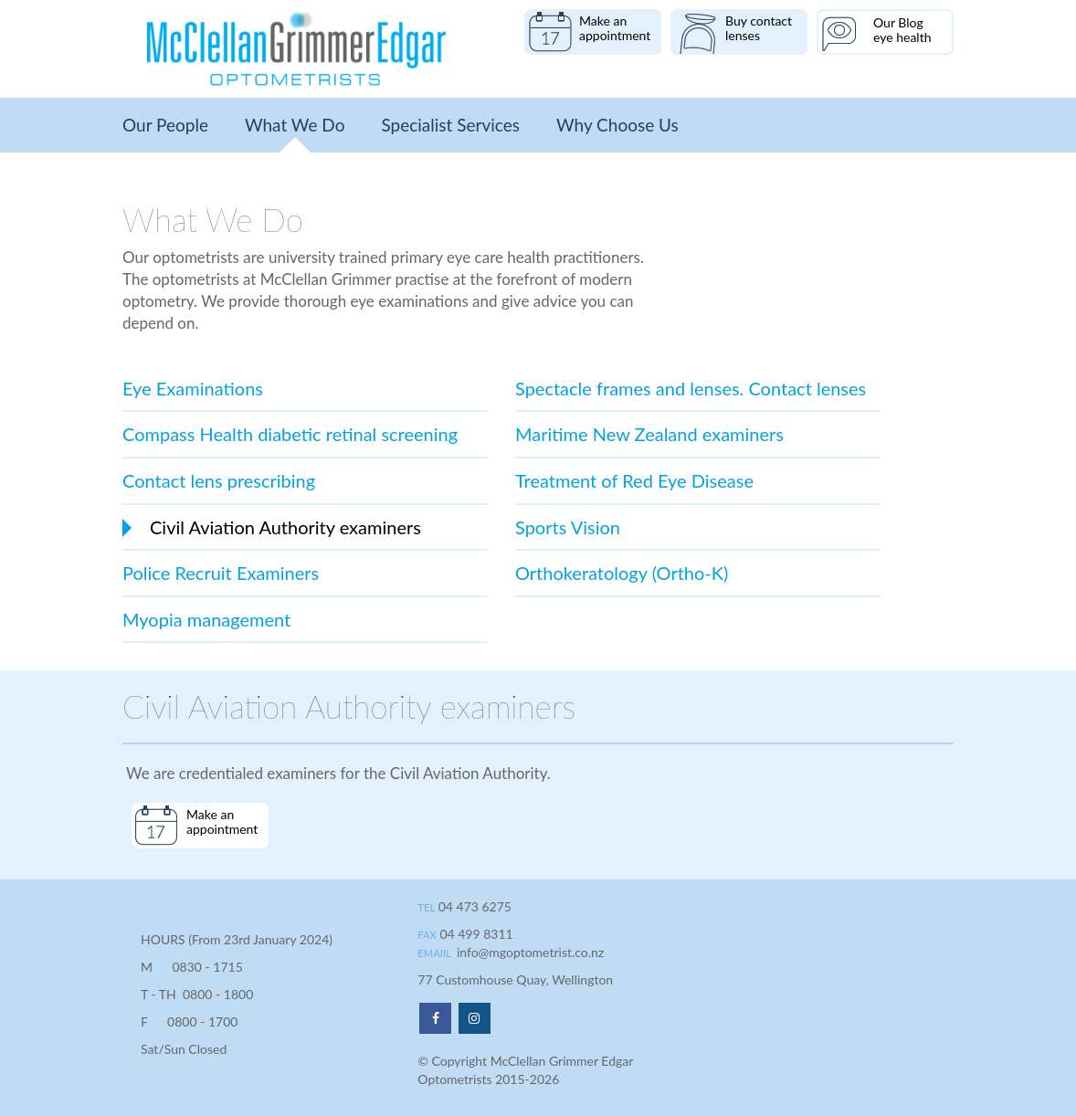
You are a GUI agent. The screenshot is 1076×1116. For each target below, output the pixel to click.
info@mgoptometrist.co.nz (530, 952)
